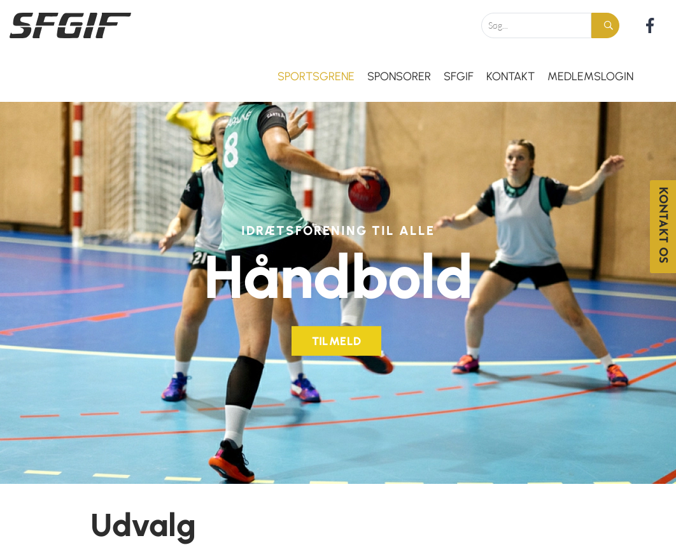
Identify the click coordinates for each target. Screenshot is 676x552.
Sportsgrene (316, 76)
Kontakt (510, 76)
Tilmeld (337, 338)
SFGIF (459, 76)
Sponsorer (399, 76)
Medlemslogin (590, 76)
